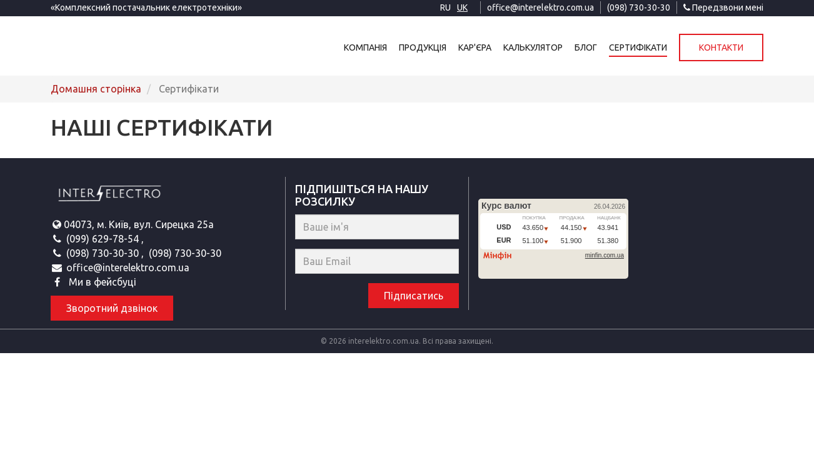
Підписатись (413, 295)
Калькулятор (533, 47)
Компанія (365, 47)
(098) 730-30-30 (638, 7)
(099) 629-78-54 (103, 238)
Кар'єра (474, 47)
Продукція (422, 47)
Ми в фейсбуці (101, 282)
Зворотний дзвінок (112, 308)
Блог (586, 47)
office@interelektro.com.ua (540, 7)
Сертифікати (638, 47)
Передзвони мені (723, 7)
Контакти (721, 47)
